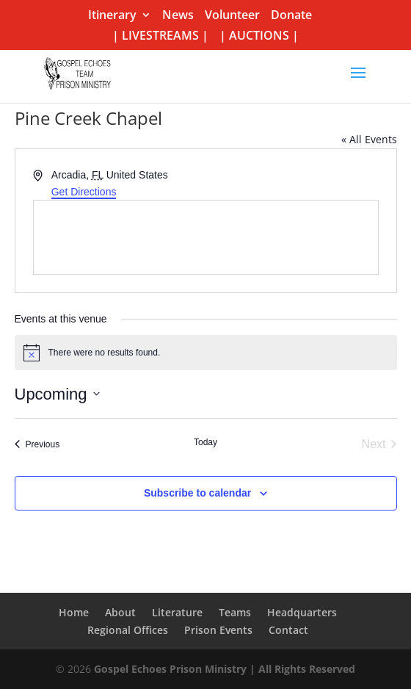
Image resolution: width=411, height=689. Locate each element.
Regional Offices (127, 630)
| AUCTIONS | (259, 36)
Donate (291, 16)
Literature (177, 612)
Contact (288, 630)
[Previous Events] (37, 444)
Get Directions (84, 192)
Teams (235, 612)
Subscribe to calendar (197, 493)
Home (74, 612)
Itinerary (112, 16)
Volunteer (232, 16)
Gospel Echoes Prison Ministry (170, 669)
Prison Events (218, 630)
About (120, 612)
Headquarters (302, 612)
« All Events (369, 139)
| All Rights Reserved (301, 669)
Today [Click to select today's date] (205, 442)
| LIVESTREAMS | (160, 36)
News (178, 16)
